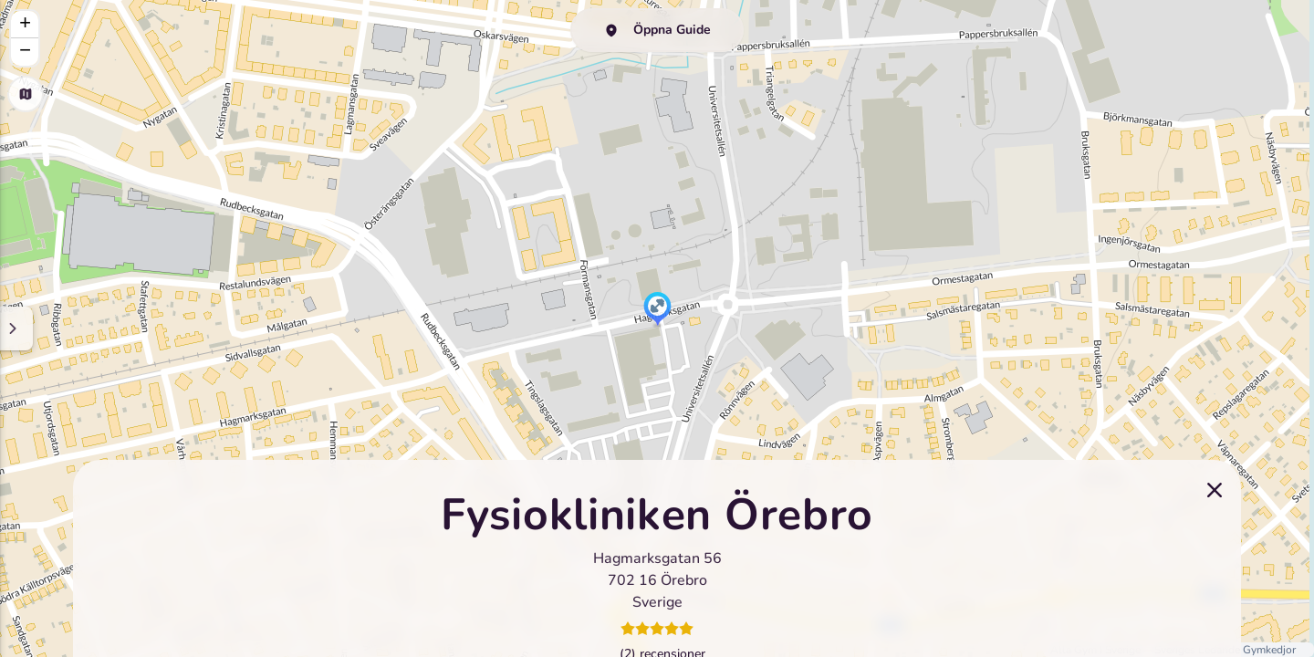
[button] (657, 310)
